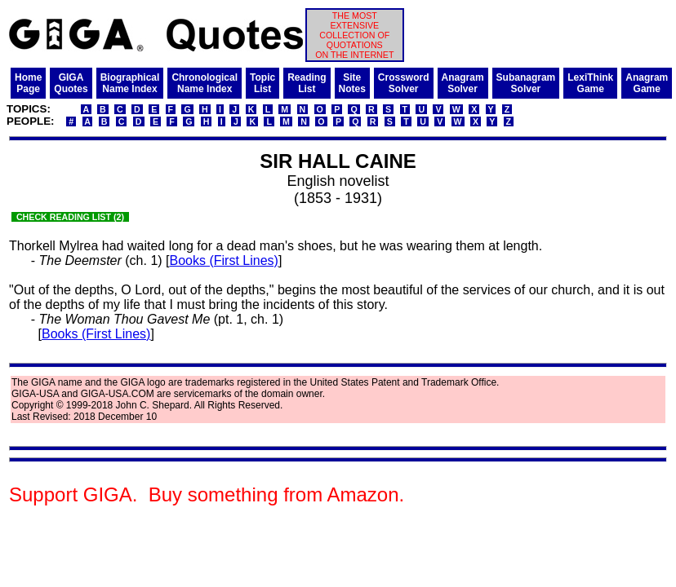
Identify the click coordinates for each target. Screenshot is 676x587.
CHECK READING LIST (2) (70, 217)
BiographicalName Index (130, 83)
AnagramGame (646, 83)
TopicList (262, 83)
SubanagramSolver (526, 83)
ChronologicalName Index (204, 83)
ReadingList (306, 83)
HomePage (28, 83)
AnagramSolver (463, 83)
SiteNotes (352, 83)
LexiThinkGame (590, 83)
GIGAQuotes (70, 83)
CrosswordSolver (403, 83)
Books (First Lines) (224, 260)
